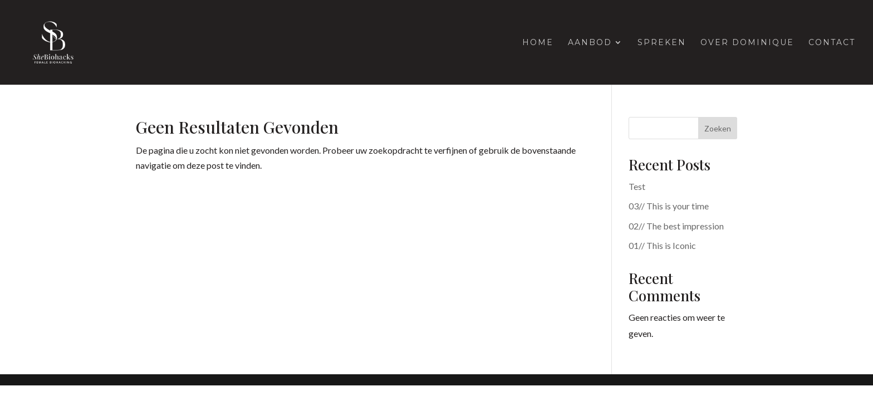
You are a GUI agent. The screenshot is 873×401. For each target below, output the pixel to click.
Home (537, 42)
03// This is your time (669, 205)
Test (637, 186)
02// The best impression (676, 226)
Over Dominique (747, 42)
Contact (831, 42)
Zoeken (717, 128)
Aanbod (590, 42)
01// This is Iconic (662, 245)
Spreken (661, 42)
